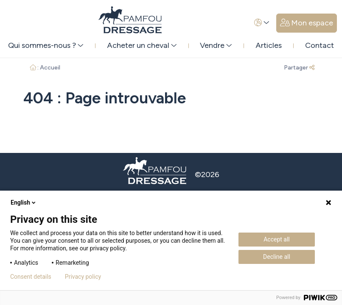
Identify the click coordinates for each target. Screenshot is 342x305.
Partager (299, 67)
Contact (319, 45)
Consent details (30, 276)
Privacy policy (83, 276)
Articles (268, 45)
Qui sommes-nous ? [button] (46, 45)
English (24, 202)
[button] (261, 23)
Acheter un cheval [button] (142, 45)
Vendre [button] (216, 45)
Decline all (276, 256)
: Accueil (45, 67)
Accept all (277, 239)
